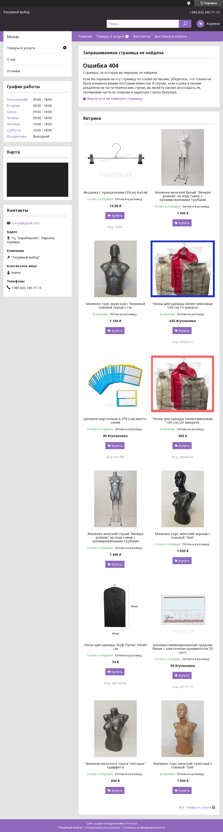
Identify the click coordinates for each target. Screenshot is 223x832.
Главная (85, 36)
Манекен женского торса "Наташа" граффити (115, 765)
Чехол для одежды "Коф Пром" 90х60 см (115, 646)
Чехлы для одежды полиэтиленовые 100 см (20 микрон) (183, 420)
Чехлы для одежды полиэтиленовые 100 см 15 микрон (183, 305)
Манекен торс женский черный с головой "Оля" (182, 535)
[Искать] (185, 24)
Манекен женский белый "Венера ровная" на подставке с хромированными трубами (182, 195)
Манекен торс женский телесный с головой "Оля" (182, 765)
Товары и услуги (110, 36)
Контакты (141, 36)
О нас (11, 59)
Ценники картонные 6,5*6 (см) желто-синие (115, 420)
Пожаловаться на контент (103, 827)
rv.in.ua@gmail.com (25, 223)
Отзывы (13, 71)
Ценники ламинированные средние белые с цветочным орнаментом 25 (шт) (182, 648)
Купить (117, 215)
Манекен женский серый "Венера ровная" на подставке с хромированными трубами (115, 537)
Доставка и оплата (170, 36)
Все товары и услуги (195, 807)
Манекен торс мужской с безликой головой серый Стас (115, 305)
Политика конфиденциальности (144, 827)
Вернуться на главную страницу (114, 98)
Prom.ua (131, 823)
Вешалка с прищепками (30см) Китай (115, 192)
